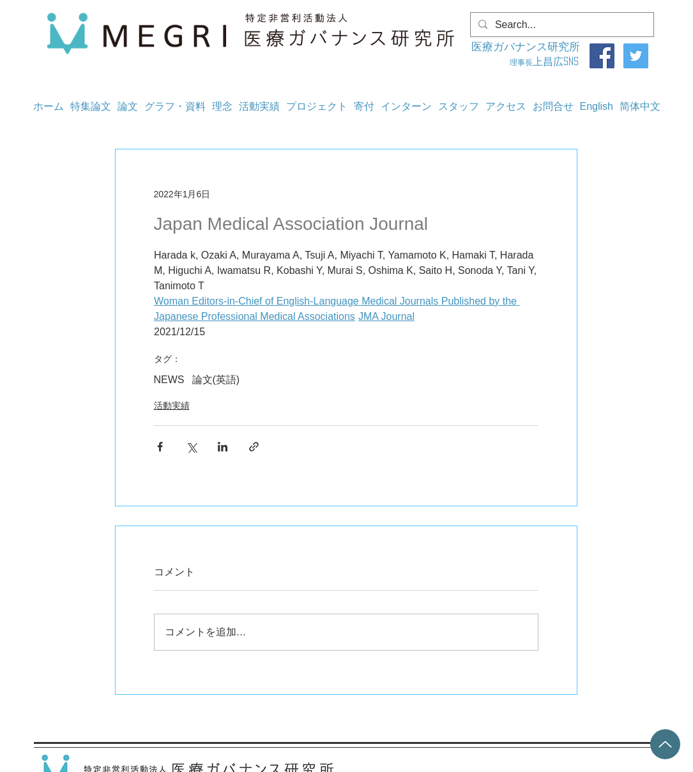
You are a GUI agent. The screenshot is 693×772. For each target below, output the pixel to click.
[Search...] (561, 25)
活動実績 (172, 405)
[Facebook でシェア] (160, 447)
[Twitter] (635, 55)
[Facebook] (602, 55)
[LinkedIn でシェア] (223, 447)
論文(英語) (216, 379)
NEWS (169, 379)
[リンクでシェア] (254, 447)
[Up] (665, 744)
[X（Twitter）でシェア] (191, 447)
